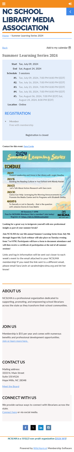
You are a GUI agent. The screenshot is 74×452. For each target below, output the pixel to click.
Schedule (12, 73)
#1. (15, 77)
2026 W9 (61, 438)
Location (12, 104)
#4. (15, 91)
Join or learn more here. (15, 340)
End (15, 68)
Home (5, 35)
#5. (15, 96)
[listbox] (59, 48)
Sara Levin (29, 146)
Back (5, 47)
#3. (15, 86)
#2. (15, 82)
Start (14, 63)
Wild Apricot (40, 448)
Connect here (9, 412)
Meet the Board (10, 386)
